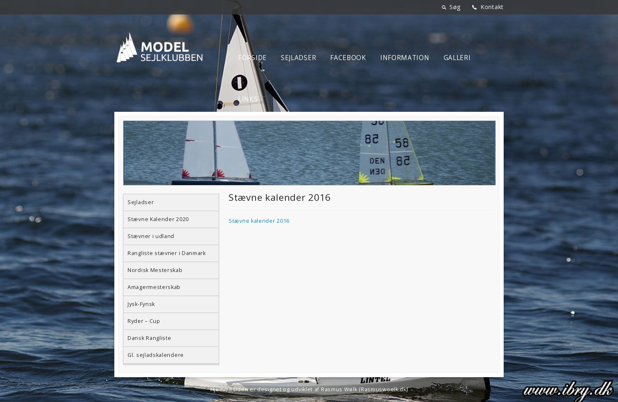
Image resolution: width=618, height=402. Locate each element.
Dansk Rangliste (149, 338)
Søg (455, 7)
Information (405, 57)
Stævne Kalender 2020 (158, 219)
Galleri (457, 57)
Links (248, 99)
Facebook (348, 57)
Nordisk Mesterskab (155, 270)
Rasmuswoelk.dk (383, 389)
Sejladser (298, 57)
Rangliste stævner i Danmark (167, 253)
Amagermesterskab (154, 287)
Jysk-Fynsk (141, 304)
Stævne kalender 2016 (259, 220)
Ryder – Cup (144, 321)
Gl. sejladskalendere (156, 355)
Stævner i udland (151, 236)
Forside (252, 57)
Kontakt (492, 7)
